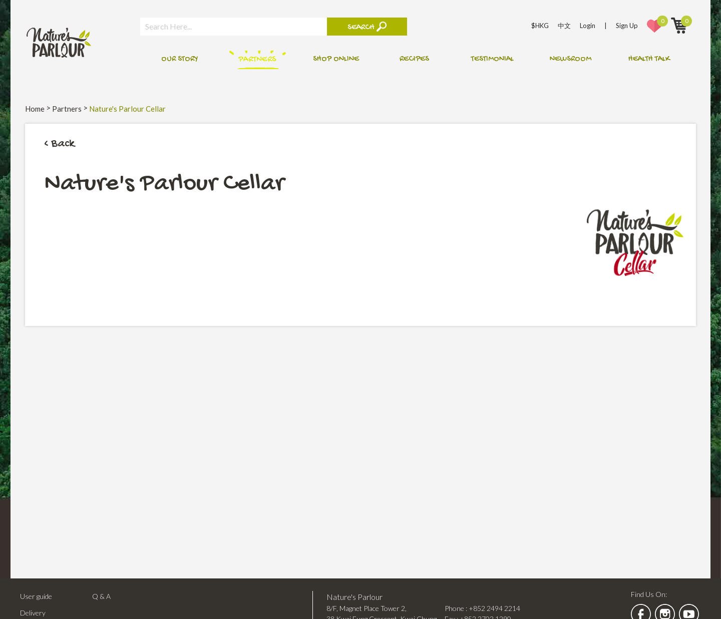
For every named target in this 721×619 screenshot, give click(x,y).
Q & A (101, 596)
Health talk (649, 59)
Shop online (336, 59)
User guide (36, 596)
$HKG (540, 26)
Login (587, 26)
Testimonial (492, 59)
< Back (59, 144)
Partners (257, 60)
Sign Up (627, 26)
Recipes (414, 59)
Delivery (33, 612)
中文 (564, 26)
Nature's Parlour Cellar (127, 108)
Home (35, 108)
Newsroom (570, 59)
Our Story (179, 59)
